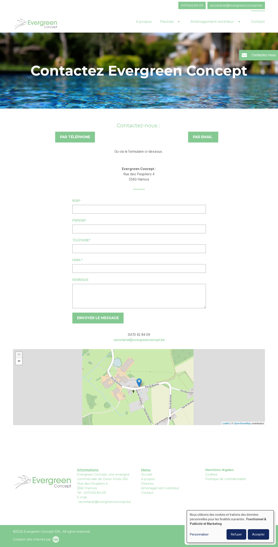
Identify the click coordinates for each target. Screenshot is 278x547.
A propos (143, 22)
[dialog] (230, 526)
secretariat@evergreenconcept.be (139, 340)
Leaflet (226, 423)
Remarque (80, 280)
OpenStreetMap (242, 423)
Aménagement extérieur (212, 22)
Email (76, 260)
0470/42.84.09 (95, 493)
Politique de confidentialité (225, 479)
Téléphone (80, 240)
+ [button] (19, 355)
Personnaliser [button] (199, 534)
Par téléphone (75, 137)
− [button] (19, 361)
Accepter (258, 534)
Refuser (236, 534)
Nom (75, 200)
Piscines (167, 22)
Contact (258, 22)
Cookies (211, 474)
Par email (203, 137)
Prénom (78, 220)
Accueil (146, 474)
